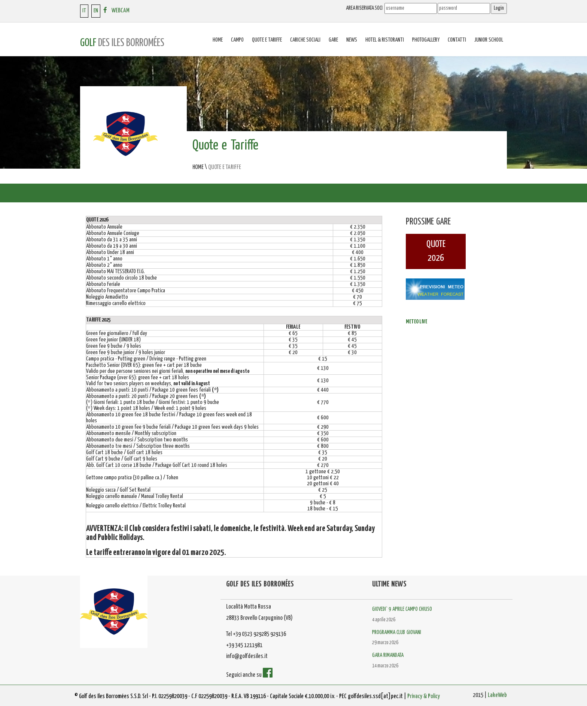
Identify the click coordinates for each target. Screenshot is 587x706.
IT (84, 10)
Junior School (488, 40)
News (351, 40)
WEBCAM (121, 10)
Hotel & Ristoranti (384, 40)
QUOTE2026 (435, 251)
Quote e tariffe (267, 40)
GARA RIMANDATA (388, 655)
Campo (237, 40)
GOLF (122, 43)
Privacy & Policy (423, 696)
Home (218, 40)
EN (96, 10)
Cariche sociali (305, 40)
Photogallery (426, 40)
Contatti (457, 40)
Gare (333, 40)
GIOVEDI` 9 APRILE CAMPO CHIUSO (402, 609)
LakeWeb (497, 695)
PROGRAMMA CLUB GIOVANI (396, 632)
